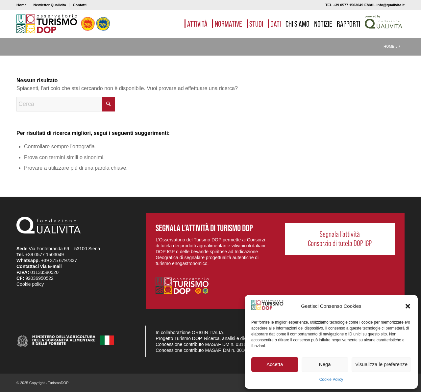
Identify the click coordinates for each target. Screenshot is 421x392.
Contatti (80, 5)
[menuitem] (23, 5)
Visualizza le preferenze (381, 364)
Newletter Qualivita (50, 5)
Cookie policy (30, 284)
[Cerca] (65, 104)
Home (21, 5)
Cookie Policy (331, 379)
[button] (408, 306)
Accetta (274, 364)
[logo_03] (63, 24)
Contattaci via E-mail (39, 266)
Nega (325, 364)
